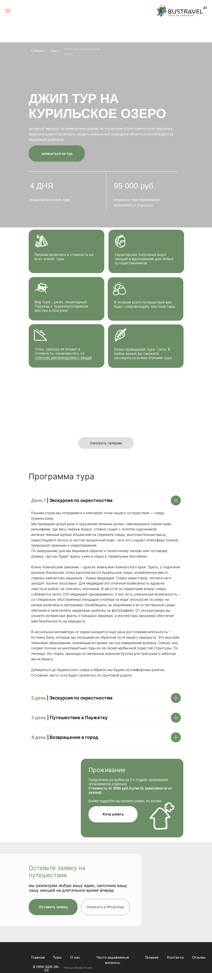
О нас (75, 957)
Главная (38, 957)
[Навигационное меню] (7, 10)
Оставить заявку (53, 907)
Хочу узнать (113, 814)
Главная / (38, 50)
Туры (57, 957)
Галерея (152, 957)
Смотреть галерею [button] (106, 443)
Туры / (54, 50)
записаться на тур (57, 153)
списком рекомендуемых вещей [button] (63, 357)
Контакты (175, 957)
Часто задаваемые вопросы (112, 960)
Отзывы (199, 957)
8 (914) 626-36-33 (46, 968)
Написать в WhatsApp (105, 907)
